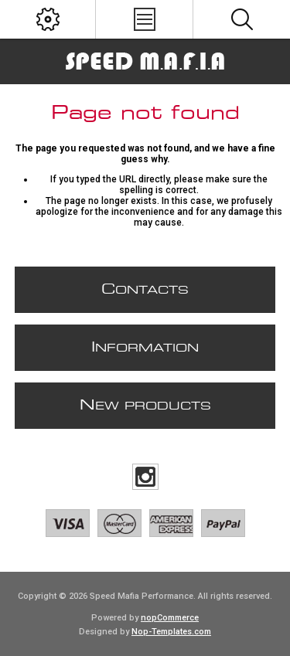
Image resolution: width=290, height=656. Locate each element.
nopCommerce (170, 618)
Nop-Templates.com (171, 632)
